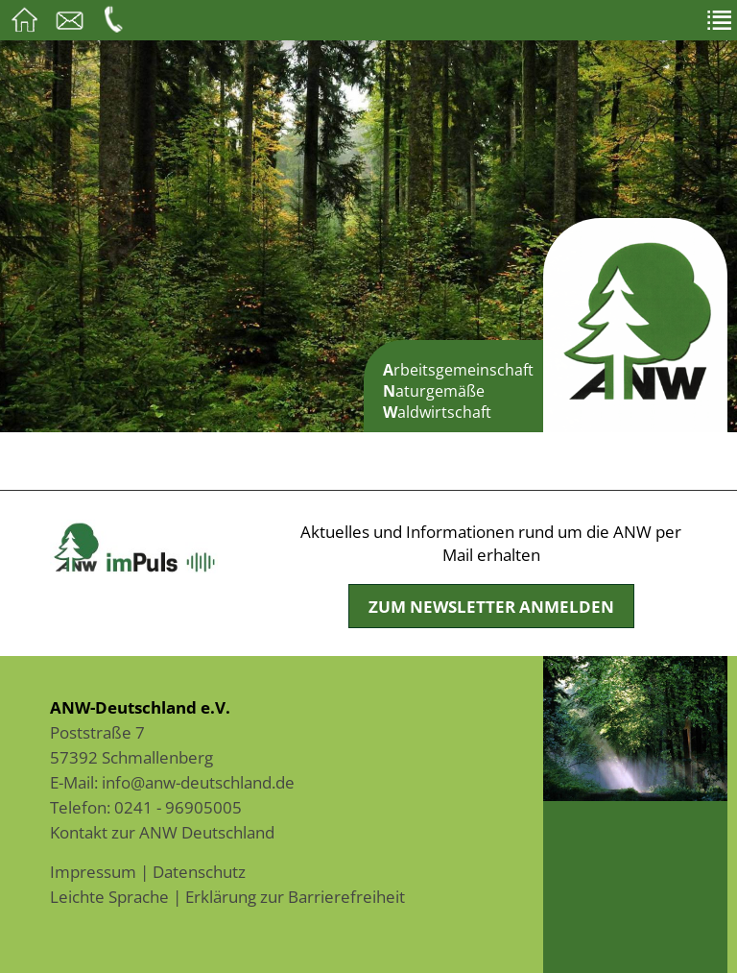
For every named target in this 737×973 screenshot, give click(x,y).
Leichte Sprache (109, 896)
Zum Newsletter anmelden (491, 606)
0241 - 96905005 (178, 806)
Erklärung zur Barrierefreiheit (295, 896)
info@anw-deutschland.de (198, 781)
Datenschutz (199, 871)
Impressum (93, 871)
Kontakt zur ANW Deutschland (162, 831)
